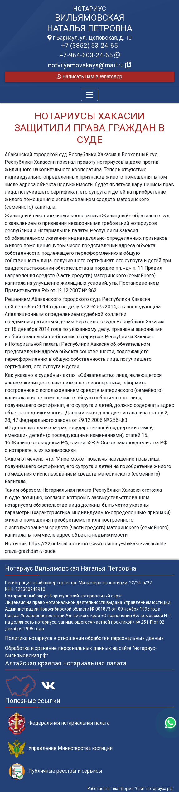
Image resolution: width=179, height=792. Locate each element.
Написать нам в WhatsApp (89, 77)
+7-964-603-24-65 (89, 55)
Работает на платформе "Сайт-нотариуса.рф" (131, 788)
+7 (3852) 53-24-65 (89, 45)
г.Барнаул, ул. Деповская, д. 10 (89, 38)
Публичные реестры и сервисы (55, 771)
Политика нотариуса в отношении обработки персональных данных (84, 638)
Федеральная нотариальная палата (58, 723)
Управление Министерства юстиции (60, 748)
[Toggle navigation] (89, 95)
